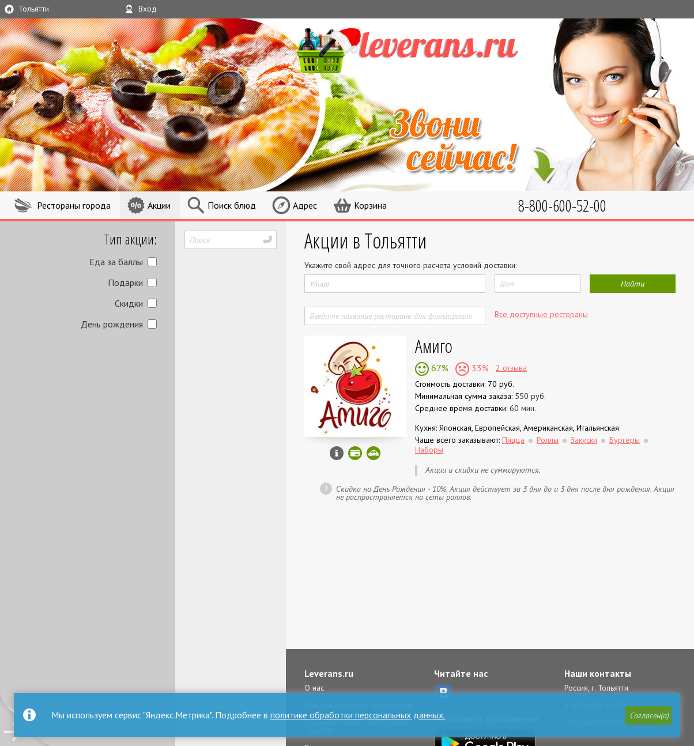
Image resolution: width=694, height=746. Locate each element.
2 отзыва (511, 368)
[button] (648, 715)
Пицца (513, 440)
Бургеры (624, 440)
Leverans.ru (328, 673)
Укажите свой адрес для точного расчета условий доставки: (410, 265)
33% (479, 368)
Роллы (548, 440)
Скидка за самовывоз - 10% (373, 453)
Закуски (584, 440)
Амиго (433, 345)
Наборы (429, 449)
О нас (314, 688)
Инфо (337, 453)
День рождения (112, 324)
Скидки (129, 303)
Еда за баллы (116, 261)
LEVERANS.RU (425, 49)
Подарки (125, 282)
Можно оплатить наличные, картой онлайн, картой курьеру (355, 453)
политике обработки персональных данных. (357, 715)
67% (438, 368)
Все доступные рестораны (541, 314)
